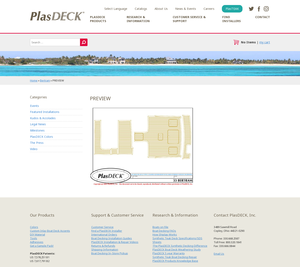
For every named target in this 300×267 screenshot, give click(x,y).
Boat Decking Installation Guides (111, 238)
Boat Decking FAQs (164, 231)
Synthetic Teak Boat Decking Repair (174, 257)
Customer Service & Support (189, 19)
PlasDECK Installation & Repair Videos (114, 242)
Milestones (37, 130)
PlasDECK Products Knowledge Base (175, 261)
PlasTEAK (232, 9)
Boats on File (160, 227)
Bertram (45, 80)
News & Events (185, 9)
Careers (209, 9)
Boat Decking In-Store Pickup (109, 253)
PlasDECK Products (98, 19)
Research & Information (138, 19)
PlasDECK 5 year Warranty (168, 253)
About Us (161, 9)
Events (34, 106)
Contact (262, 17)
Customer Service (102, 227)
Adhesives (36, 242)
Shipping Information (104, 249)
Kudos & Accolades (43, 118)
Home (34, 80)
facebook (258, 9)
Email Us (219, 254)
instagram (266, 9)
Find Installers (231, 19)
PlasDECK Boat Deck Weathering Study (176, 249)
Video (34, 149)
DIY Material (37, 234)
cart (236, 42)
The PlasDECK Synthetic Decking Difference (179, 246)
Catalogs (141, 9)
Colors (34, 227)
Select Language (115, 9)
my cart (264, 42)
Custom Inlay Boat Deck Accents (50, 231)
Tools (33, 238)
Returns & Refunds (103, 246)
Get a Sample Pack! (42, 246)
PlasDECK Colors (41, 137)
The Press (37, 143)
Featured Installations (44, 112)
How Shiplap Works (164, 234)
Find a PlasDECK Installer (106, 231)
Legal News (38, 124)
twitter (251, 9)
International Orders (104, 234)
